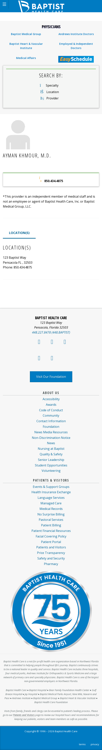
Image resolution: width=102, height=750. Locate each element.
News (51, 443)
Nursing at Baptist (51, 449)
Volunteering (51, 471)
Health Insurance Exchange (51, 492)
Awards (51, 404)
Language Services (51, 498)
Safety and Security (51, 558)
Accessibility (51, 399)
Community (51, 415)
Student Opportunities (51, 465)
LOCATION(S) (19, 233)
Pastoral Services (51, 520)
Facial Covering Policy (51, 536)
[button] (4, 4)
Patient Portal (51, 542)
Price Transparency (51, 553)
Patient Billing (51, 525)
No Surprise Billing (51, 514)
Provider (52, 98)
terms (82, 744)
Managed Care (51, 503)
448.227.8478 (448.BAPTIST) (51, 332)
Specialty (52, 85)
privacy (95, 744)
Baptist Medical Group (26, 34)
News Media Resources (51, 432)
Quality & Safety (51, 454)
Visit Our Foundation (51, 377)
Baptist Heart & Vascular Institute (26, 46)
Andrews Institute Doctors (76, 34)
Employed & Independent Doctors (76, 46)
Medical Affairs (26, 58)
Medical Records (51, 509)
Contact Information (51, 421)
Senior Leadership (51, 460)
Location (52, 92)
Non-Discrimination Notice (51, 438)
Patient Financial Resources (51, 531)
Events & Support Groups (51, 487)
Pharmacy (51, 564)
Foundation (51, 426)
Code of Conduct (51, 410)
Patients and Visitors (51, 547)
